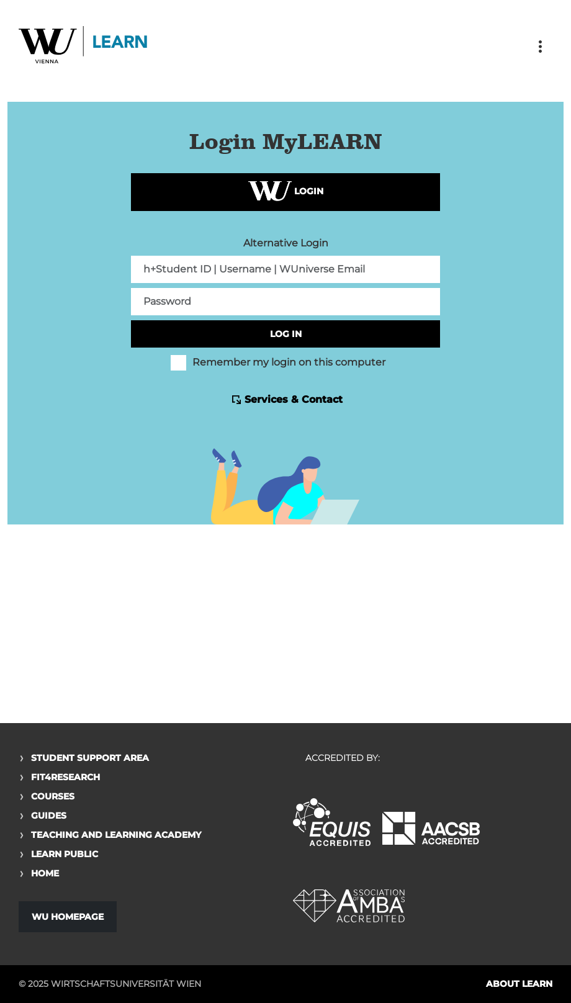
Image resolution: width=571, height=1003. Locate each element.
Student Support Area (90, 757)
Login (285, 192)
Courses (52, 796)
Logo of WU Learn (84, 46)
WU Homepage (68, 916)
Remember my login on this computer (278, 362)
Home (45, 873)
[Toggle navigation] (540, 46)
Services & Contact (294, 399)
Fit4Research (65, 777)
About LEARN (519, 983)
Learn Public (64, 854)
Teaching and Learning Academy (116, 834)
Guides (48, 815)
